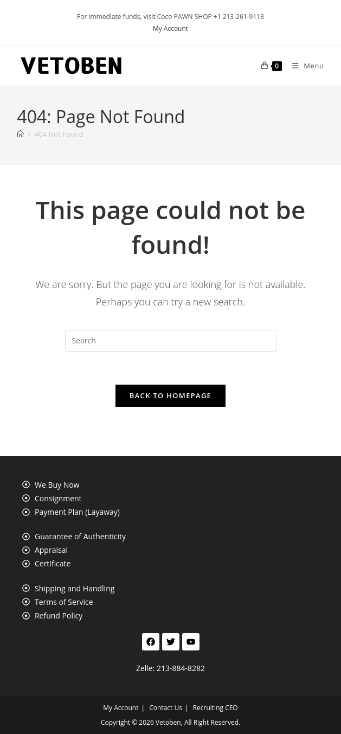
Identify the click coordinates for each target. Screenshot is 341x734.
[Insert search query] (170, 341)
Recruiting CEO (215, 707)
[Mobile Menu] (304, 66)
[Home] (20, 134)
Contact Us (165, 707)
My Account (170, 28)
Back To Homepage (170, 395)
